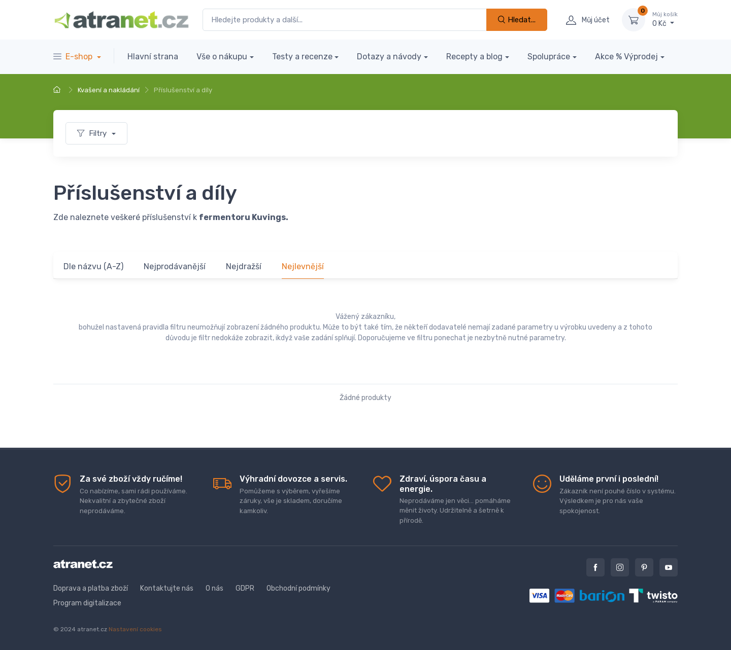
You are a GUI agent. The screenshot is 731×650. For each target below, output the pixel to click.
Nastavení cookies (135, 629)
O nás (214, 588)
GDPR (245, 588)
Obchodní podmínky (298, 588)
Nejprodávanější (175, 266)
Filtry (93, 133)
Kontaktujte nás (166, 588)
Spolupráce (548, 56)
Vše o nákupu (221, 56)
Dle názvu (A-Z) (93, 266)
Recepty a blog (474, 56)
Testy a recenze (302, 56)
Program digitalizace (87, 603)
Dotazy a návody (389, 56)
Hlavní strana (152, 56)
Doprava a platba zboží (90, 588)
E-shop (73, 56)
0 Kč (665, 19)
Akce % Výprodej (626, 56)
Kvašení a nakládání (109, 90)
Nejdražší (243, 266)
